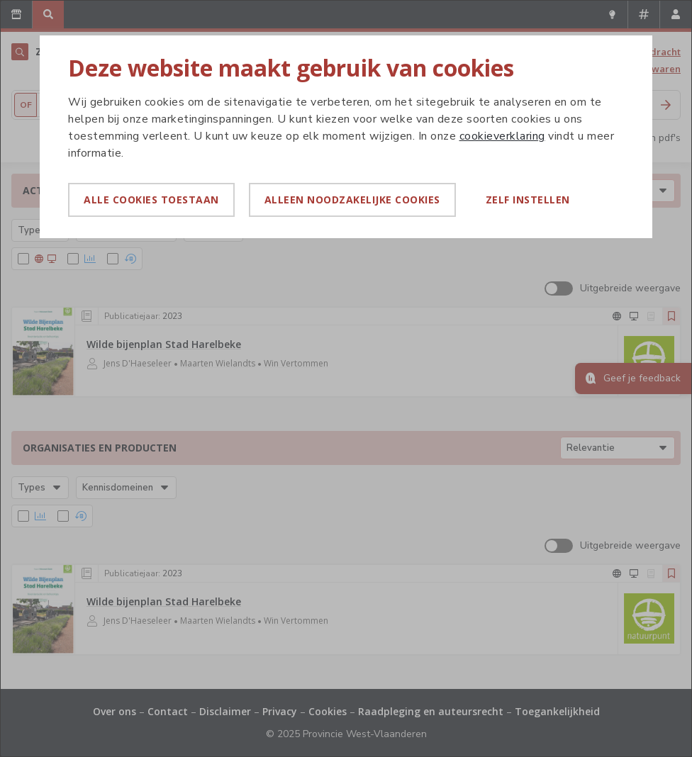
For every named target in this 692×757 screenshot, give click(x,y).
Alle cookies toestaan (151, 199)
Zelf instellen (528, 199)
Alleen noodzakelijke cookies (352, 199)
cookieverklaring (502, 136)
